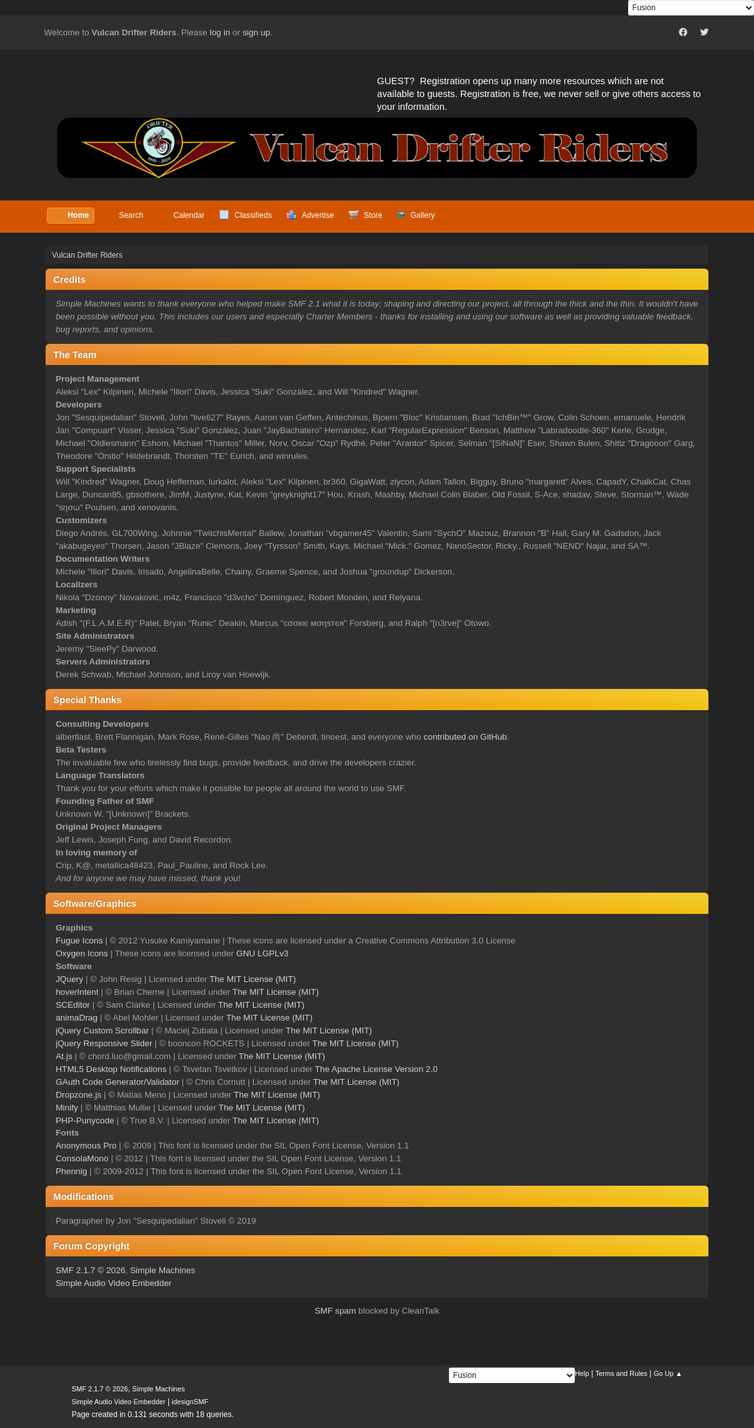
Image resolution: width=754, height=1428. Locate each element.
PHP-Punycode (85, 1120)
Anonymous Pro (86, 1145)
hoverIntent (77, 992)
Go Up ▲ (668, 1373)
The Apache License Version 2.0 (376, 1069)
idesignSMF (189, 1402)
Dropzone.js (78, 1095)
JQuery (69, 979)
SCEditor (73, 1005)
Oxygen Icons (82, 953)
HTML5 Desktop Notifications (111, 1069)
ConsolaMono (82, 1158)
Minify (67, 1107)
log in (220, 32)
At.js (64, 1056)
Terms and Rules (621, 1373)
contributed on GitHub (465, 737)
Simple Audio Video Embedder (114, 1283)
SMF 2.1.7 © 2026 (90, 1270)
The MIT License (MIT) (252, 979)
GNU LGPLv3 (262, 953)
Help (582, 1373)
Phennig (71, 1171)
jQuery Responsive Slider (104, 1043)
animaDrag (77, 1017)
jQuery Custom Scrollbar (102, 1030)
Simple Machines (162, 1270)
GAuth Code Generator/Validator (117, 1082)
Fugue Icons (79, 940)
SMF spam (335, 1311)
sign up (256, 32)
